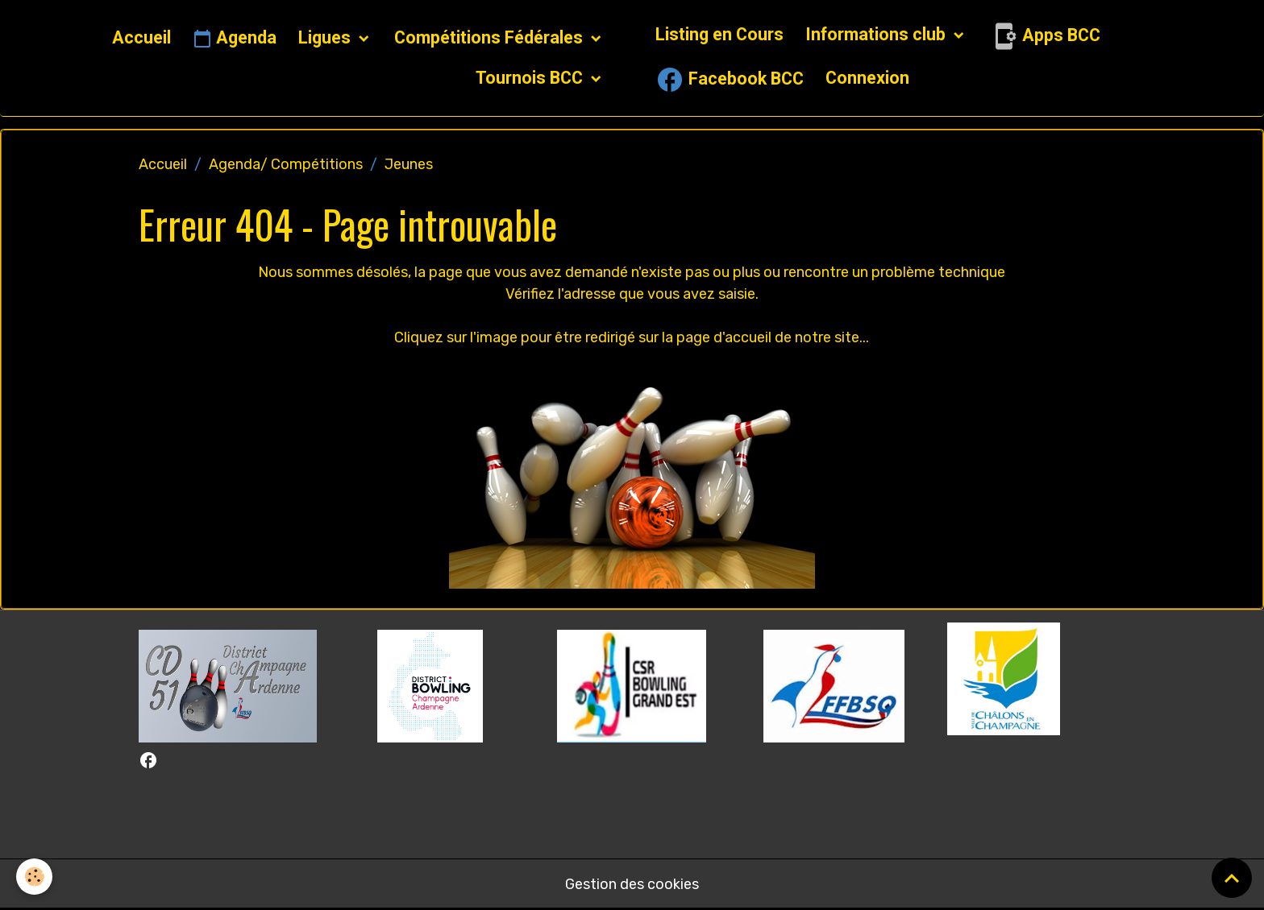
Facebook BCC (729, 79)
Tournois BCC (531, 78)
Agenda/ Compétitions (286, 164)
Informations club (877, 34)
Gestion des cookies (632, 884)
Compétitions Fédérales (490, 37)
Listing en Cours (719, 34)
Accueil (141, 37)
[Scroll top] (1232, 878)
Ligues (326, 37)
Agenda (234, 38)
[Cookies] (34, 876)
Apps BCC (1044, 36)
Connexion (867, 78)
